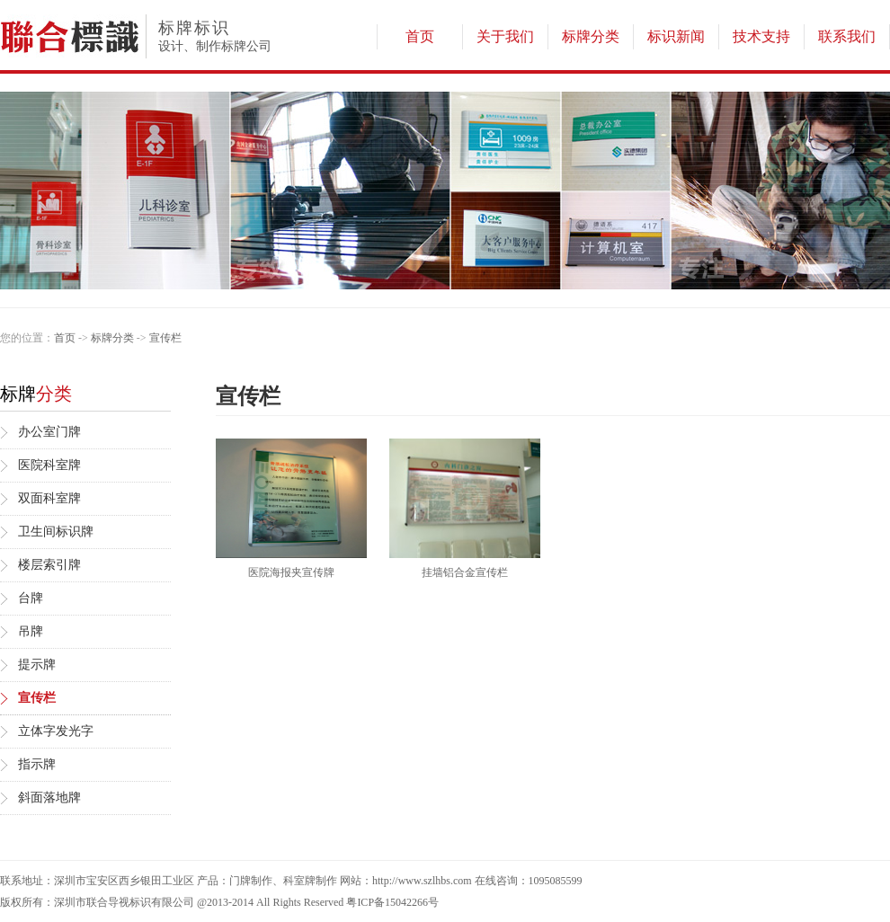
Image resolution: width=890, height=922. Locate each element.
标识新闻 (676, 36)
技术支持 (761, 36)
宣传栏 (165, 338)
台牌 (30, 598)
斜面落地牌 (49, 797)
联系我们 (847, 36)
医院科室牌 (49, 465)
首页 (419, 36)
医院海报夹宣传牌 (291, 572)
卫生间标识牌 (55, 531)
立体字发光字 (55, 731)
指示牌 (37, 764)
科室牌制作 (310, 880)
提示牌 (37, 664)
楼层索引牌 (49, 565)
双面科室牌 (49, 498)
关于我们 (505, 36)
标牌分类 (590, 36)
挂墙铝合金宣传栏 (465, 572)
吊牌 (30, 631)
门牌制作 (250, 880)
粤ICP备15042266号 (392, 902)
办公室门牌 (49, 432)
